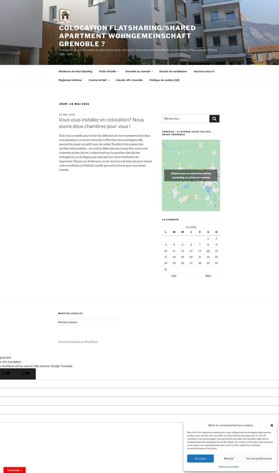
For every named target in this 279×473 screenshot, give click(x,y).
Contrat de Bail (99, 80)
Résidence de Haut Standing (75, 71)
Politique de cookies (229, 466)
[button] (272, 425)
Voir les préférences (259, 458)
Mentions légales (67, 322)
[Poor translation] (26, 374)
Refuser (229, 458)
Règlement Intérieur (70, 80)
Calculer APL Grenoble (129, 80)
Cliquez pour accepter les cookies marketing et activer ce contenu (191, 175)
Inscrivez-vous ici (204, 71)
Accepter (200, 458)
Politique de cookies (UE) (164, 80)
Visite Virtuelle (109, 71)
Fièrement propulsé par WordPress (78, 341)
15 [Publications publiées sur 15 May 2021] (208, 250)
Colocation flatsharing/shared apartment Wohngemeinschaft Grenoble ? (127, 36)
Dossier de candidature (173, 71)
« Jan (173, 275)
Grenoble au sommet (139, 71)
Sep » (208, 275)
